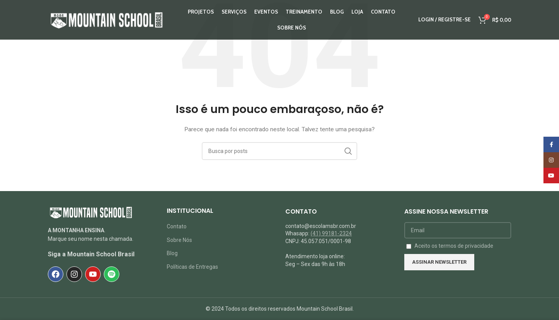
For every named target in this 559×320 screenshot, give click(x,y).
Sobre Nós (179, 240)
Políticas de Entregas (192, 267)
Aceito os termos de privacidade (453, 246)
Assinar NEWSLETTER (439, 262)
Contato (177, 226)
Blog (172, 253)
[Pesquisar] (279, 151)
